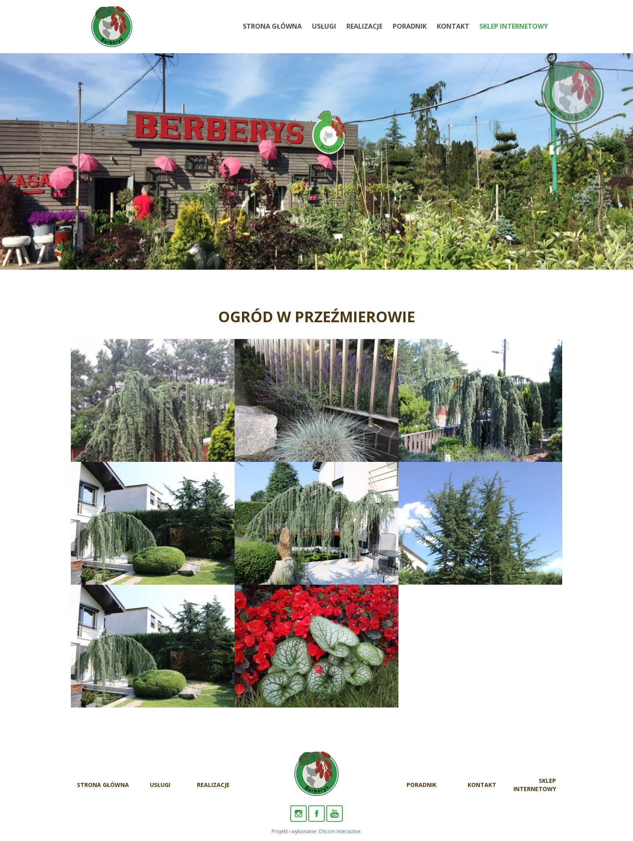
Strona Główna (272, 26)
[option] (316, 161)
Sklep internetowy (513, 26)
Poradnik (410, 26)
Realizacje (364, 26)
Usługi (324, 26)
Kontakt (453, 26)
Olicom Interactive (340, 831)
